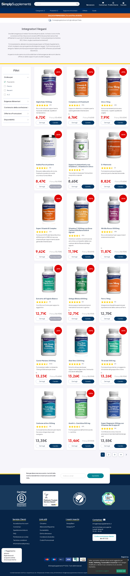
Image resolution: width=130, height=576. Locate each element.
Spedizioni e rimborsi (20, 530)
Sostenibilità (44, 530)
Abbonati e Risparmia (47, 527)
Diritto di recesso (46, 533)
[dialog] (107, 566)
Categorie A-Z (40, 10)
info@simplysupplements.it (102, 523)
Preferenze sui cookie (20, 537)
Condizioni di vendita (47, 537)
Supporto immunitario (70, 10)
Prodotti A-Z (54, 10)
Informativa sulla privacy (21, 543)
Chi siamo (43, 523)
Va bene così (121, 571)
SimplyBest (70, 523)
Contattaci (17, 527)
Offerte (84, 10)
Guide (94, 10)
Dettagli (42, 123)
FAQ (14, 533)
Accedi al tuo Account (20, 523)
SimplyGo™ (70, 527)
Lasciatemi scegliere (102, 571)
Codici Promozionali (47, 540)
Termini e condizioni (20, 540)
